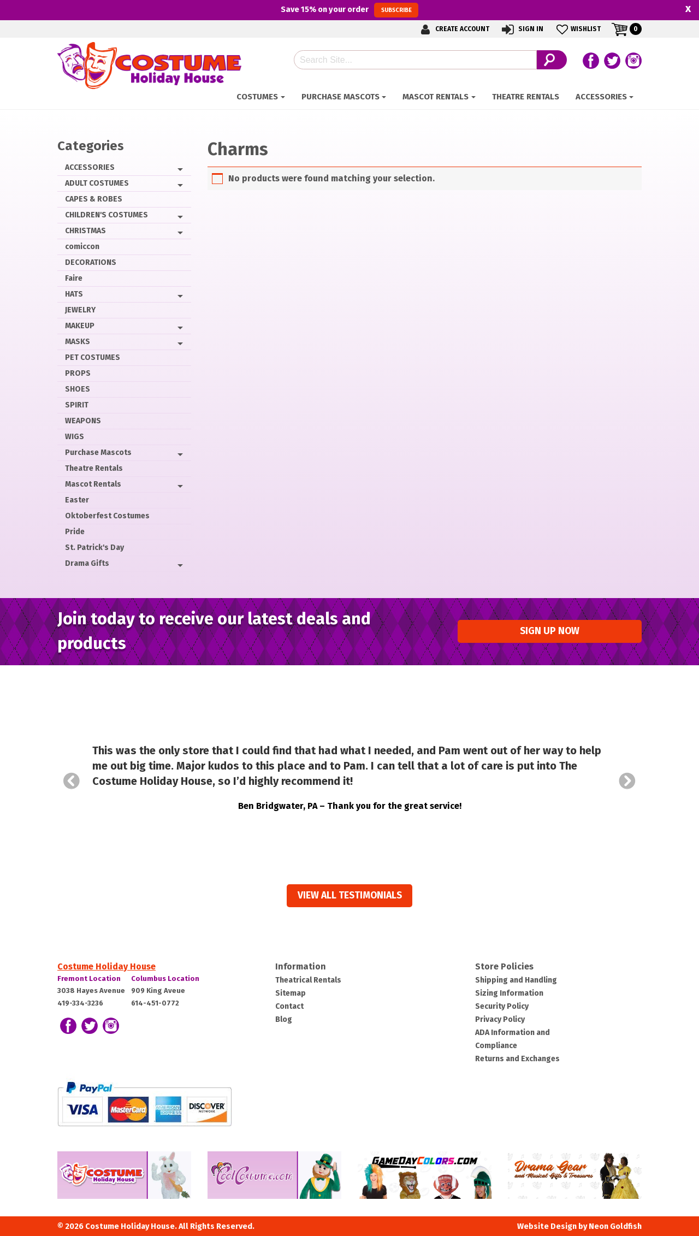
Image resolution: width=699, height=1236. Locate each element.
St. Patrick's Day (94, 547)
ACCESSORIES (601, 97)
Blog (283, 1019)
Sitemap (290, 993)
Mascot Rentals (435, 97)
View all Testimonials (350, 895)
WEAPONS (83, 420)
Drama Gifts (87, 563)
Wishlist (577, 29)
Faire (73, 278)
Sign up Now (549, 631)
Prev (71, 781)
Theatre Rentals (525, 97)
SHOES (77, 389)
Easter (77, 500)
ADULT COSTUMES (97, 183)
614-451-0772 (155, 1003)
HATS (74, 294)
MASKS (77, 341)
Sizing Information (509, 993)
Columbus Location (165, 978)
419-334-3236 (80, 1003)
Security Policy (502, 1006)
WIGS (74, 436)
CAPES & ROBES (93, 199)
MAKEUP (79, 325)
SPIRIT (76, 405)
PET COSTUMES (92, 357)
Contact (289, 1006)
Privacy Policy (500, 1019)
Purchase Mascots (340, 97)
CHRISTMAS (85, 230)
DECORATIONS (90, 262)
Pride (75, 531)
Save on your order (349, 10)
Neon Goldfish (615, 1226)
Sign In (521, 29)
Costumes (257, 97)
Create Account (453, 29)
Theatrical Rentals (308, 980)
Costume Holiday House (106, 966)
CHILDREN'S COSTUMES (106, 215)
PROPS (78, 373)
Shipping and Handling (516, 980)
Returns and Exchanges (517, 1058)
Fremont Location (89, 978)
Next (627, 781)
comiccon (82, 246)
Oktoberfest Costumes (107, 516)
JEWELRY (80, 310)
